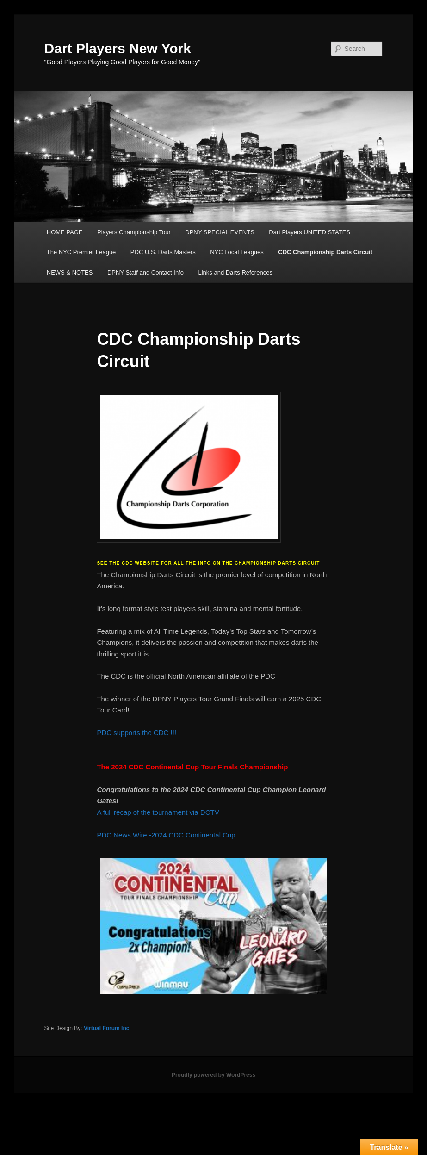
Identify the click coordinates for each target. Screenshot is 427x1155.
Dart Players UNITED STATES (309, 232)
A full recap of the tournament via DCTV (159, 812)
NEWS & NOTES (70, 272)
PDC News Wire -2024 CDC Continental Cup (166, 835)
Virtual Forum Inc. (107, 1028)
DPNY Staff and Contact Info (145, 272)
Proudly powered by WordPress (213, 1075)
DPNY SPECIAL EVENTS (219, 232)
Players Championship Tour (134, 232)
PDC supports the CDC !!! (137, 733)
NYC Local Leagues (237, 252)
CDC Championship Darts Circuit (325, 252)
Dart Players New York (117, 48)
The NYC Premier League (81, 252)
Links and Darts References (235, 272)
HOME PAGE (65, 232)
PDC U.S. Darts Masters (163, 252)
